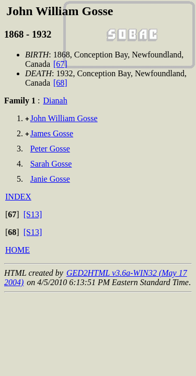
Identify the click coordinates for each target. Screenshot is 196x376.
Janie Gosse (50, 178)
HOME (17, 249)
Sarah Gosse (51, 163)
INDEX (18, 196)
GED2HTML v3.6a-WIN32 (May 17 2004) (95, 277)
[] (12, 214)
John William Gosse (64, 118)
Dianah (55, 100)
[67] (60, 64)
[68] (60, 82)
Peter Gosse (50, 148)
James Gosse (51, 133)
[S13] (33, 214)
